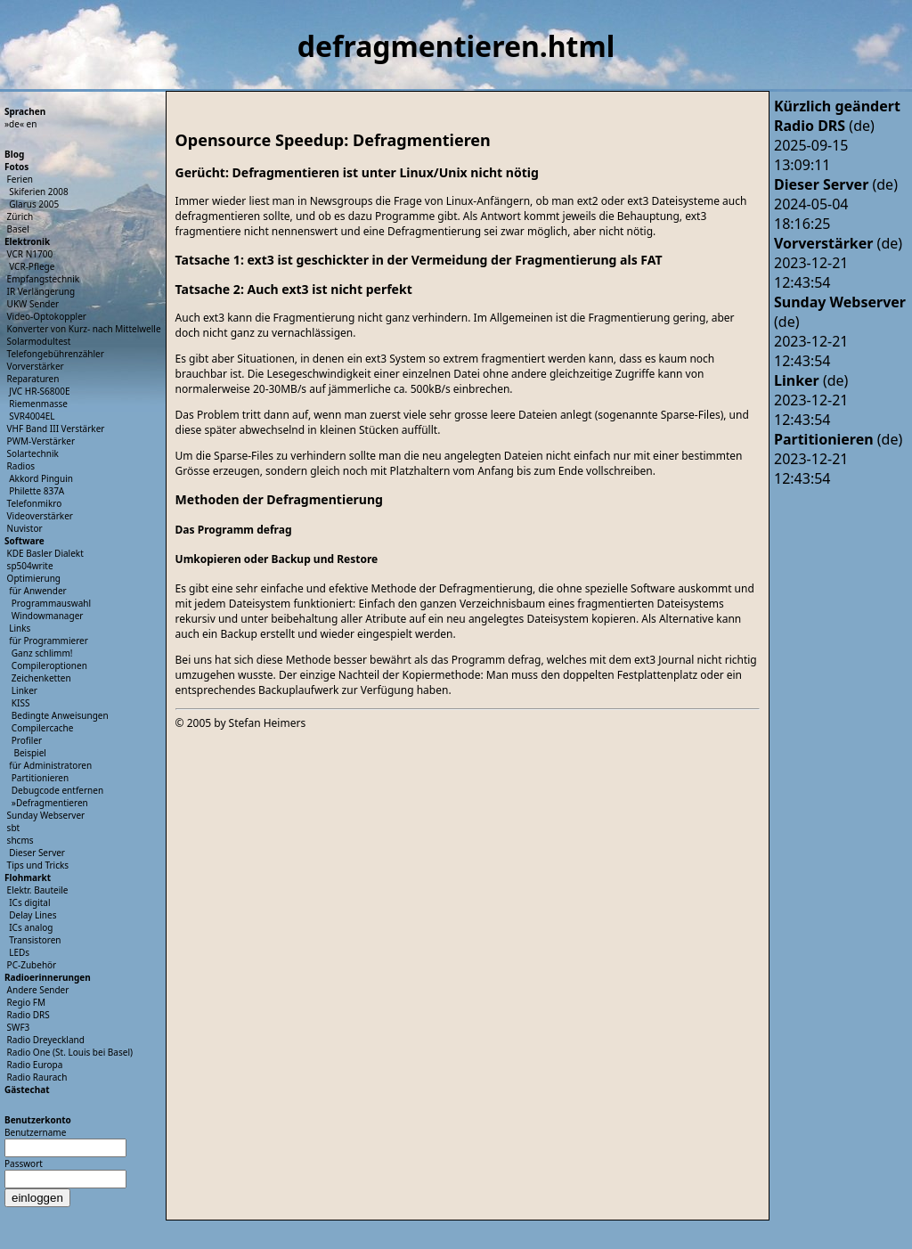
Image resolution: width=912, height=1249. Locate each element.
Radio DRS (28, 1014)
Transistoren (35, 940)
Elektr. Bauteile (38, 890)
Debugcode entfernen (57, 790)
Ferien (20, 179)
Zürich (20, 216)
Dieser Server (37, 852)
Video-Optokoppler (46, 316)
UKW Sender (33, 304)
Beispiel (29, 753)
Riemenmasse (38, 403)
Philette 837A (36, 491)
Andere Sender (38, 990)
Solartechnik (33, 453)
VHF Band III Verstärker (56, 428)
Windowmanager (48, 615)
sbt (13, 827)
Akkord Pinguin (41, 478)
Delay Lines (32, 915)
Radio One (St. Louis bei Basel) (70, 1052)
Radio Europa (35, 1064)
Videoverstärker (40, 516)
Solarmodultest (39, 341)
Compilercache (43, 728)
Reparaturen (33, 378)
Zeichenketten (41, 678)
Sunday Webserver (46, 815)
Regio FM (26, 1002)
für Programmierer (48, 640)
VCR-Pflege (31, 266)
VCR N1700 (30, 254)
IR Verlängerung (41, 291)
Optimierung (34, 578)
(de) (824, 125)
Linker (24, 690)
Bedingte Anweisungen (60, 715)
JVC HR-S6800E (39, 391)
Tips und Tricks (38, 865)
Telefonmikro (34, 503)
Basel (18, 229)
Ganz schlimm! (42, 653)
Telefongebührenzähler (55, 353)
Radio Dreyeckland (46, 1039)
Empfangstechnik (43, 279)
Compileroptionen (49, 665)
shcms (20, 840)
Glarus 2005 (34, 204)
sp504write (30, 565)
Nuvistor (25, 528)
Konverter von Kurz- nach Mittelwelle (84, 328)
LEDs (19, 952)
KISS (21, 703)
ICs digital (29, 902)
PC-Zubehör (32, 965)
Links (19, 628)
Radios (21, 466)
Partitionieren (40, 777)
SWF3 (18, 1027)
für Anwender (38, 590)
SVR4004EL (31, 416)
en (32, 124)
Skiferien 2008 (39, 191)
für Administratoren (50, 765)
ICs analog (31, 927)
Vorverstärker (35, 366)
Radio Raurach (37, 1077)
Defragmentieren (52, 802)
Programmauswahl (51, 603)
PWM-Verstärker (41, 441)
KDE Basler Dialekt (45, 553)
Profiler (27, 740)
